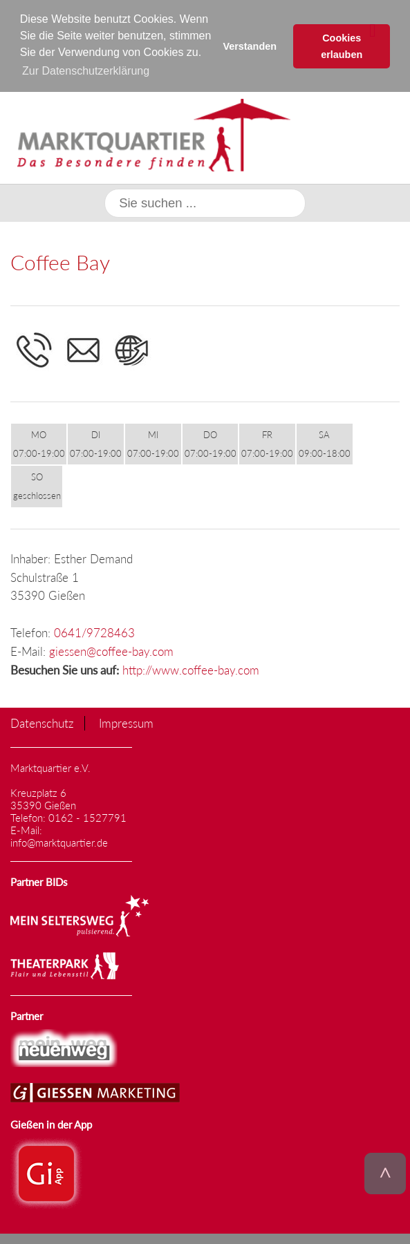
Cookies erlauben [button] (341, 46)
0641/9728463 (94, 632)
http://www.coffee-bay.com (190, 669)
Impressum (126, 722)
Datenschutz (42, 722)
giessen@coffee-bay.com (111, 650)
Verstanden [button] (250, 46)
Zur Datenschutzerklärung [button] (85, 71)
